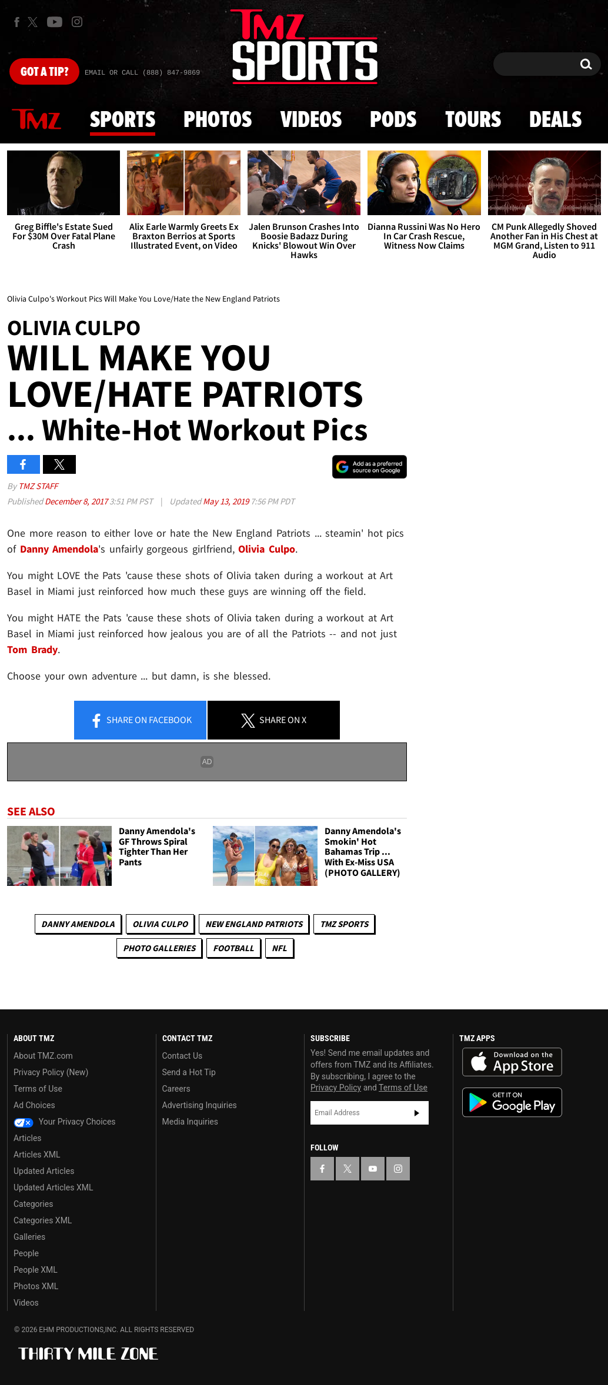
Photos (217, 120)
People (26, 1253)
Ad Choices (34, 1105)
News (36, 119)
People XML (36, 1269)
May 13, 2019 (226, 501)
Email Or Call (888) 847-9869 (142, 73)
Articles (28, 1138)
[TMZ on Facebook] (16, 22)
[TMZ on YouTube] (373, 1168)
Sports (122, 120)
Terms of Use (38, 1088)
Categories (33, 1204)
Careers (176, 1088)
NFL (279, 948)
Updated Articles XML (53, 1187)
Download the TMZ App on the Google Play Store (512, 1103)
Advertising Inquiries (199, 1105)
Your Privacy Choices (65, 1121)
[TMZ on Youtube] (54, 21)
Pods (393, 120)
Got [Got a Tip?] (44, 72)
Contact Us (182, 1056)
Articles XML (37, 1154)
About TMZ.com (43, 1056)
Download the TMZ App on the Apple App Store (512, 1062)
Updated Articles (44, 1171)
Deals (555, 120)
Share (140, 721)
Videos (311, 120)
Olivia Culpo (160, 923)
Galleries (29, 1237)
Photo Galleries (159, 948)
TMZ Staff (38, 485)
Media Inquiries (190, 1121)
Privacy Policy (335, 1087)
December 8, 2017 (77, 501)
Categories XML (43, 1220)
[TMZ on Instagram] (77, 21)
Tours (473, 120)
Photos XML (36, 1286)
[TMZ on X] (34, 22)
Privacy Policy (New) (51, 1072)
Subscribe (417, 1113)
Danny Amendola (78, 923)
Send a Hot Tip (189, 1072)
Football (233, 948)
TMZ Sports (344, 923)
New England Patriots (253, 923)
